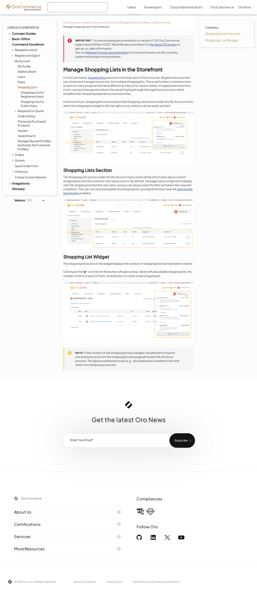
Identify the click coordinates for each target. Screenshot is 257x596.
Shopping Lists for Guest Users (32, 103)
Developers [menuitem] (153, 7)
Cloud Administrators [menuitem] (186, 7)
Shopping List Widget (222, 40)
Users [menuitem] (131, 7)
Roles (21, 82)
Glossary (18, 189)
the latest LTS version (163, 44)
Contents (211, 27)
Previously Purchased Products (32, 123)
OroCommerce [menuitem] (222, 7)
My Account (21, 61)
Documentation (72, 22)
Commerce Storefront (105, 22)
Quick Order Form (26, 166)
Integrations (19, 183)
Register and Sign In (26, 55)
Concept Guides (22, 33)
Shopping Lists (26, 87)
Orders (18, 155)
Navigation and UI (25, 50)
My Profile (24, 66)
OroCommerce (31, 498)
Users (87, 22)
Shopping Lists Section (222, 34)
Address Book (27, 71)
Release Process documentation (107, 52)
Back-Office (19, 39)
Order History (27, 116)
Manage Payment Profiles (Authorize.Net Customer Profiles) (34, 145)
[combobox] (77, 7)
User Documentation (23, 27)
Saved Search (27, 136)
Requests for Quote (30, 111)
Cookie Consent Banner (30, 177)
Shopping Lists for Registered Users (32, 94)
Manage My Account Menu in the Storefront (144, 22)
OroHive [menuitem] (244, 7)
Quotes (23, 130)
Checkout (20, 172)
